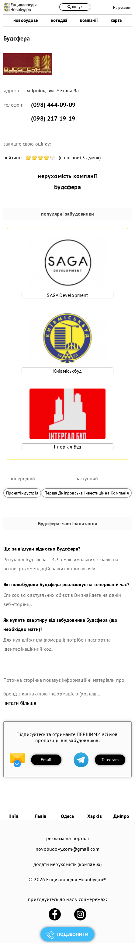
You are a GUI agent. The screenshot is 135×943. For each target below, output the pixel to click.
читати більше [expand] (19, 703)
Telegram (110, 759)
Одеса (67, 816)
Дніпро (121, 816)
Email (46, 759)
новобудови (25, 20)
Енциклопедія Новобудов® (76, 879)
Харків (94, 816)
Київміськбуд (67, 371)
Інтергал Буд (67, 447)
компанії (89, 20)
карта (116, 20)
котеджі (59, 20)
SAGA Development (67, 295)
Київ (14, 816)
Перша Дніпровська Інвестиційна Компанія (86, 493)
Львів (41, 816)
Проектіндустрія (22, 493)
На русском (122, 7)
